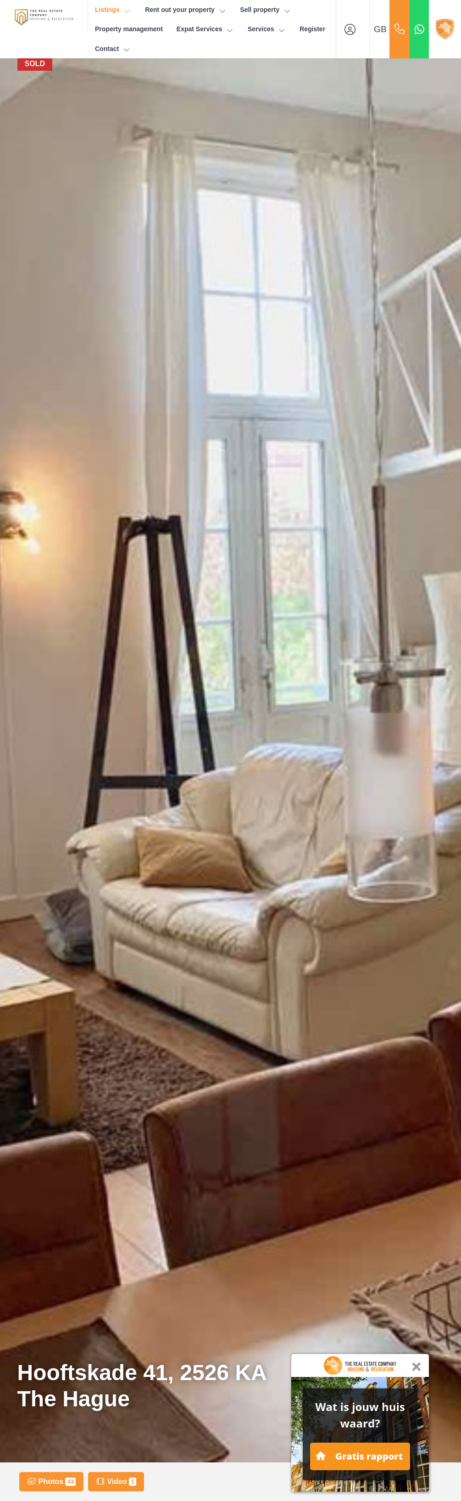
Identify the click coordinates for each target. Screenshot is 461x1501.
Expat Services (205, 29)
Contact (113, 49)
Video (116, 1482)
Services (267, 29)
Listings (113, 10)
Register (312, 29)
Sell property (265, 10)
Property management (129, 29)
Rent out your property (185, 10)
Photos (51, 1482)
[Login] (352, 29)
